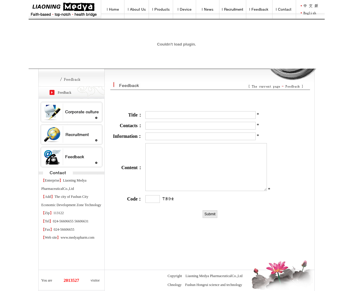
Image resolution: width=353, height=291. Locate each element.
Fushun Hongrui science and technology (213, 285)
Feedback (64, 92)
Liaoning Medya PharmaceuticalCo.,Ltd (213, 276)
